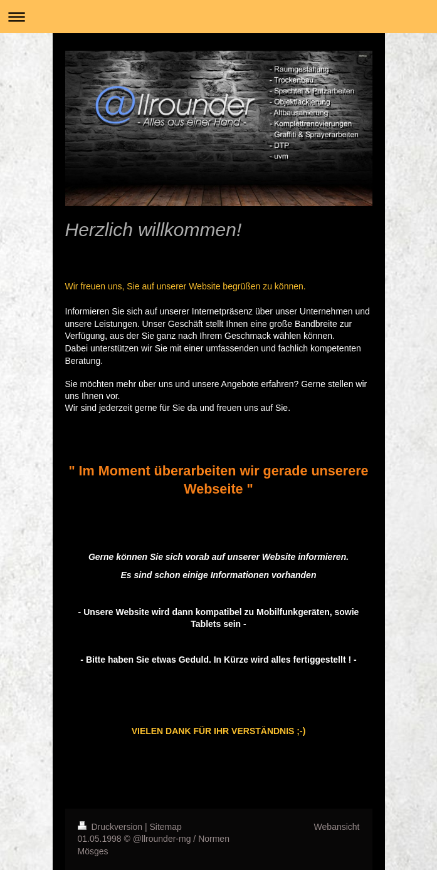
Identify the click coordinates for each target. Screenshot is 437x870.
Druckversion (111, 827)
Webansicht (337, 827)
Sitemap (166, 827)
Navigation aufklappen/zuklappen (218, 16)
